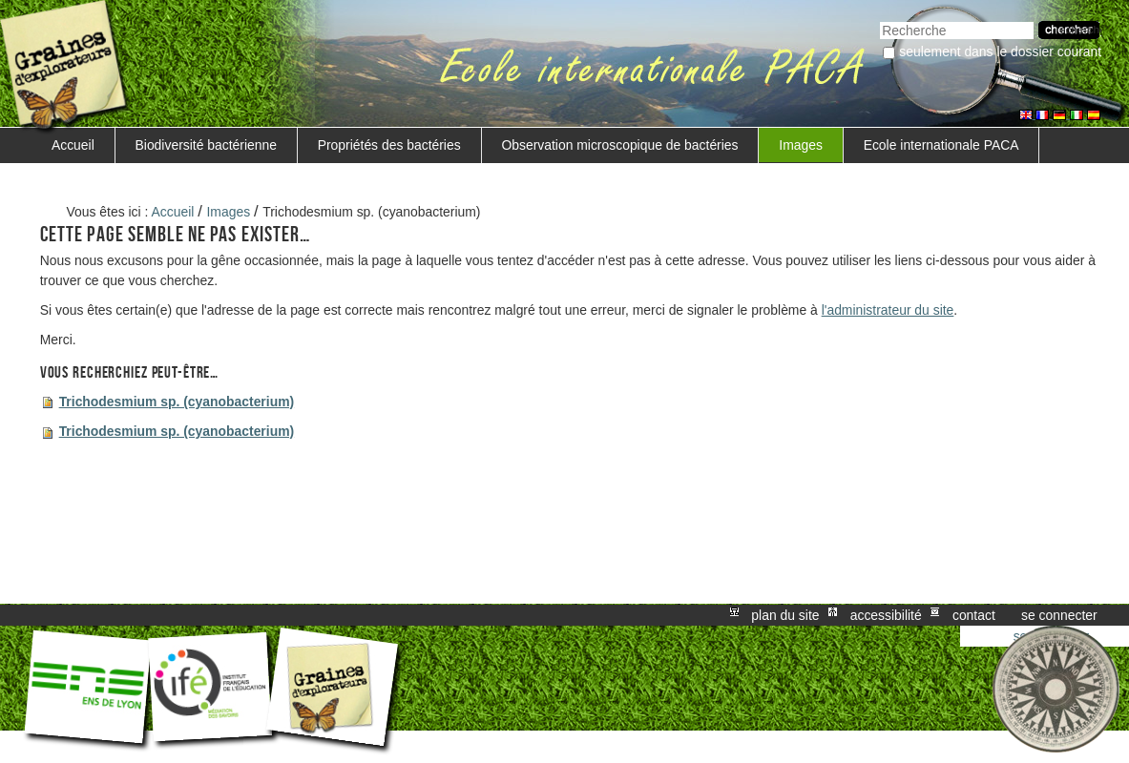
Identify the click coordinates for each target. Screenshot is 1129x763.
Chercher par (879, 19)
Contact (973, 615)
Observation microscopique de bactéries (619, 145)
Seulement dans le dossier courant (1000, 51)
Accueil (73, 145)
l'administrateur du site (888, 310)
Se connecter (1059, 615)
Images (801, 145)
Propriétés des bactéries (389, 145)
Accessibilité (886, 615)
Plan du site (785, 615)
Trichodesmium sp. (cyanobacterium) (177, 401)
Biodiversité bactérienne (206, 145)
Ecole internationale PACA (941, 145)
